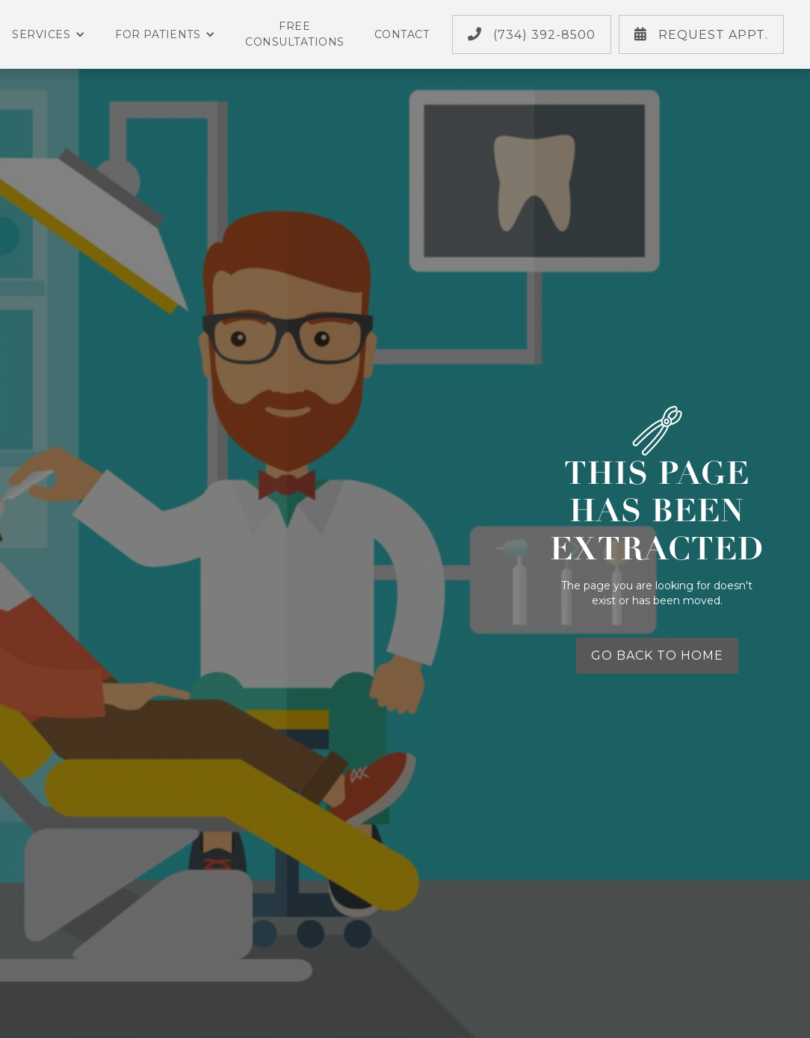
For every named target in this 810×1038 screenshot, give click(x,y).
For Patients (165, 34)
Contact (402, 34)
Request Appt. (701, 34)
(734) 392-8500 (532, 34)
